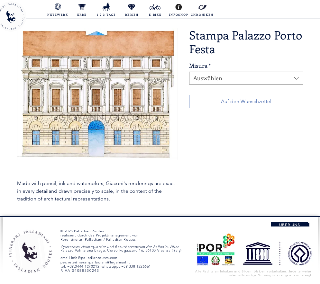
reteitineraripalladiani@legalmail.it (99, 262)
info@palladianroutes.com (94, 257)
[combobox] (246, 78)
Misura (200, 65)
